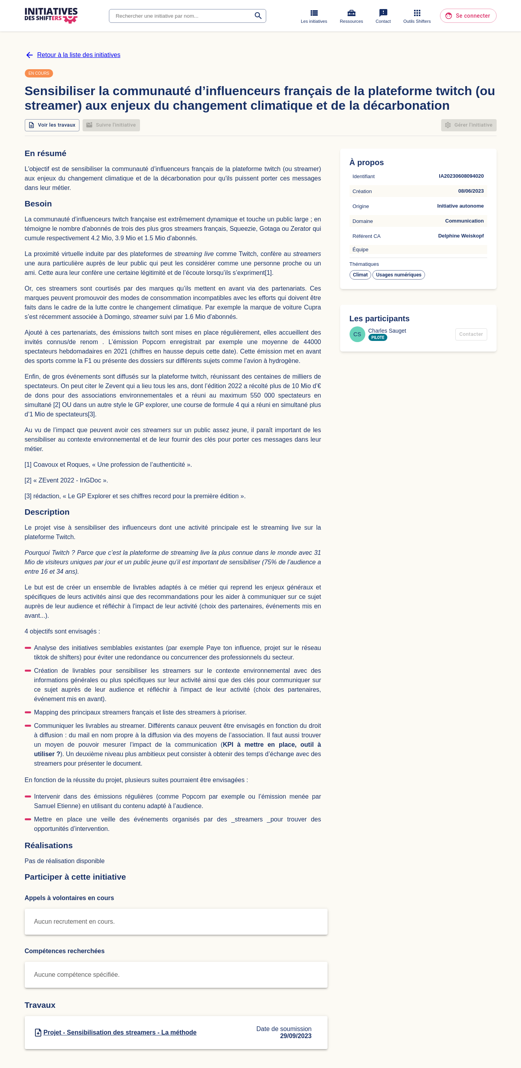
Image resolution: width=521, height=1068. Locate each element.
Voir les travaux (52, 125)
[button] (361, 275)
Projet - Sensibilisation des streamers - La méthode (120, 1032)
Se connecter (468, 16)
